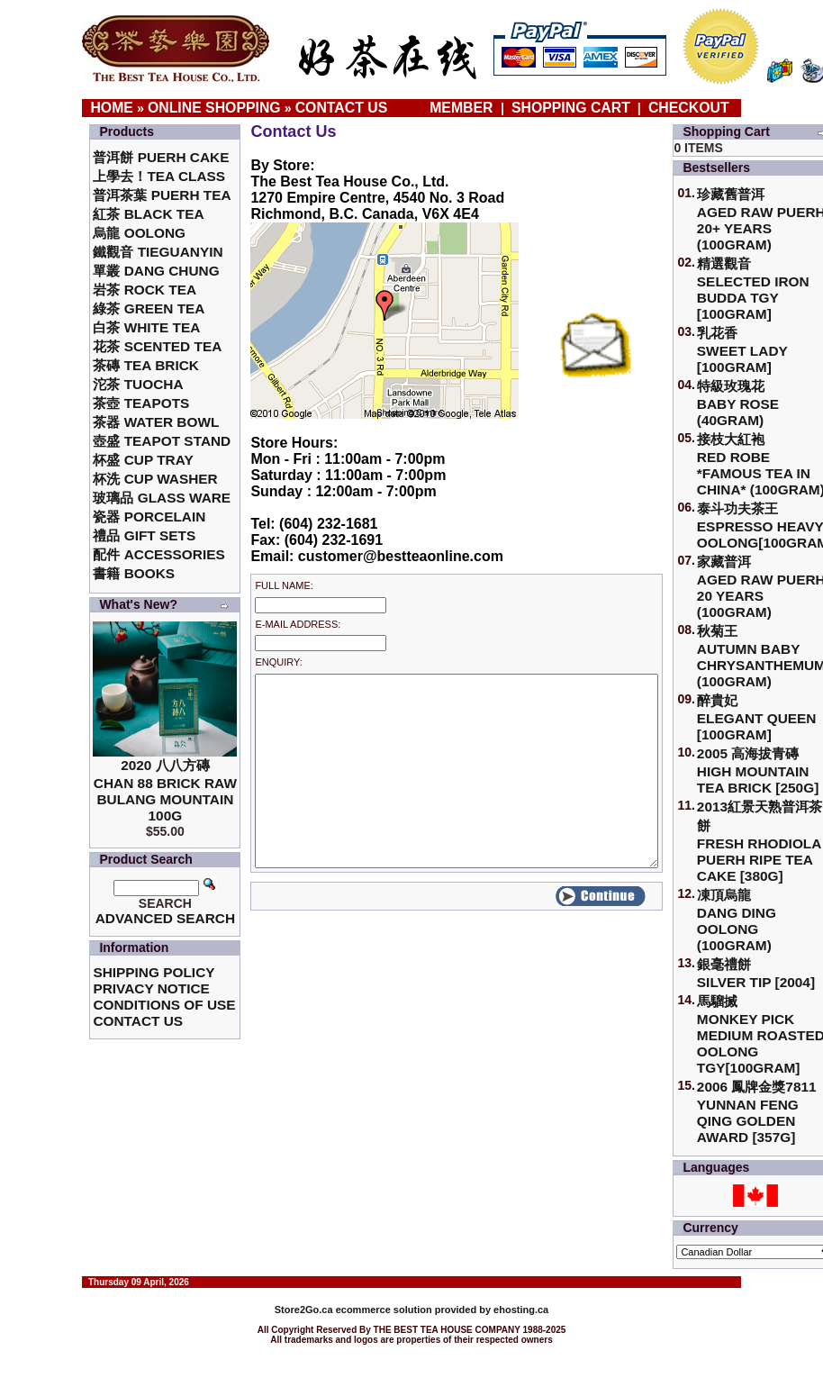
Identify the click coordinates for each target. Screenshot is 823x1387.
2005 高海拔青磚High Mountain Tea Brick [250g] (757, 770)
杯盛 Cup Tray (143, 459)
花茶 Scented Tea (157, 346)
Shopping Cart (570, 107)
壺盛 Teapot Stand (162, 441)
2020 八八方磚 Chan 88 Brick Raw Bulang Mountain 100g (165, 790)
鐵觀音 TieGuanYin (157, 251)
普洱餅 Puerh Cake (161, 157)
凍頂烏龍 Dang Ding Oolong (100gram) (736, 920)
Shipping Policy (153, 972)
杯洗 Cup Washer (155, 478)
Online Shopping (214, 107)
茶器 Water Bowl (156, 422)
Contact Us (341, 107)
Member (463, 107)
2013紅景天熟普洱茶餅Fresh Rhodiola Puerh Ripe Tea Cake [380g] (759, 841)
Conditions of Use (164, 1004)
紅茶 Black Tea (148, 214)
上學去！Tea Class (159, 176)
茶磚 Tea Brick (146, 365)
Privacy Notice (151, 988)
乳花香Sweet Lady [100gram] (742, 350)
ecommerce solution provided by (384, 1309)
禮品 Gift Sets (144, 535)
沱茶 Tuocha (138, 384)
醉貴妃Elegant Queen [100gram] (757, 717)
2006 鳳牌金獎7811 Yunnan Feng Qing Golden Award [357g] (757, 1112)
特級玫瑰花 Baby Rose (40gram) (738, 403)
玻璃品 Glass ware (162, 497)
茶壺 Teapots (141, 403)
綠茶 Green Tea (148, 308)
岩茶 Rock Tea (144, 289)
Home (111, 107)
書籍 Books (134, 573)
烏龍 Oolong (139, 232)
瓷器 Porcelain (149, 516)
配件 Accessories (158, 554)
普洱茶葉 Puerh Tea (162, 195)
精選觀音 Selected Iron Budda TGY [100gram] (753, 289)
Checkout (688, 107)
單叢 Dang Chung (156, 270)
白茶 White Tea (146, 327)
